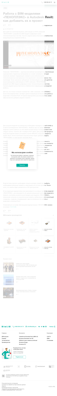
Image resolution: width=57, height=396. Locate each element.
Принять (28, 209)
